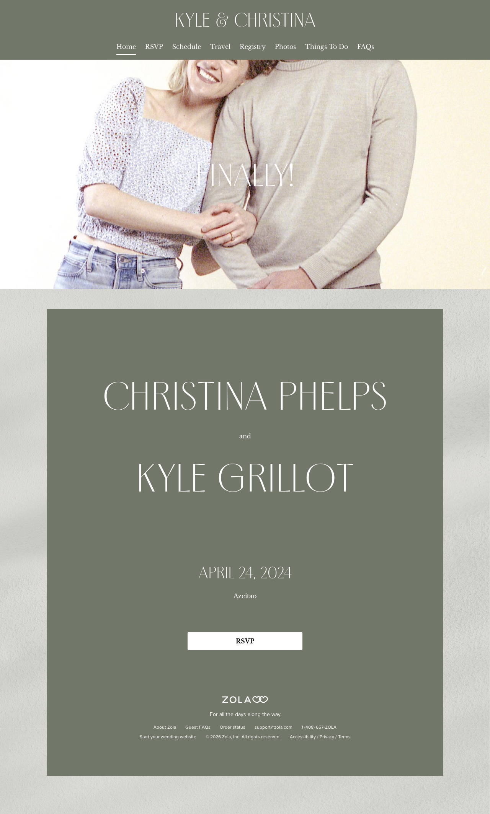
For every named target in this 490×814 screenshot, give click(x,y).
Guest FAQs (198, 727)
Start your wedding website (168, 737)
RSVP (154, 46)
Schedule (186, 46)
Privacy (327, 737)
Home (126, 46)
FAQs (365, 46)
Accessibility (303, 737)
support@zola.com (273, 727)
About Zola (165, 727)
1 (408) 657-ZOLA (319, 727)
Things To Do (326, 46)
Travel (220, 46)
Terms (344, 737)
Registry (253, 46)
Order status (232, 727)
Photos (285, 46)
